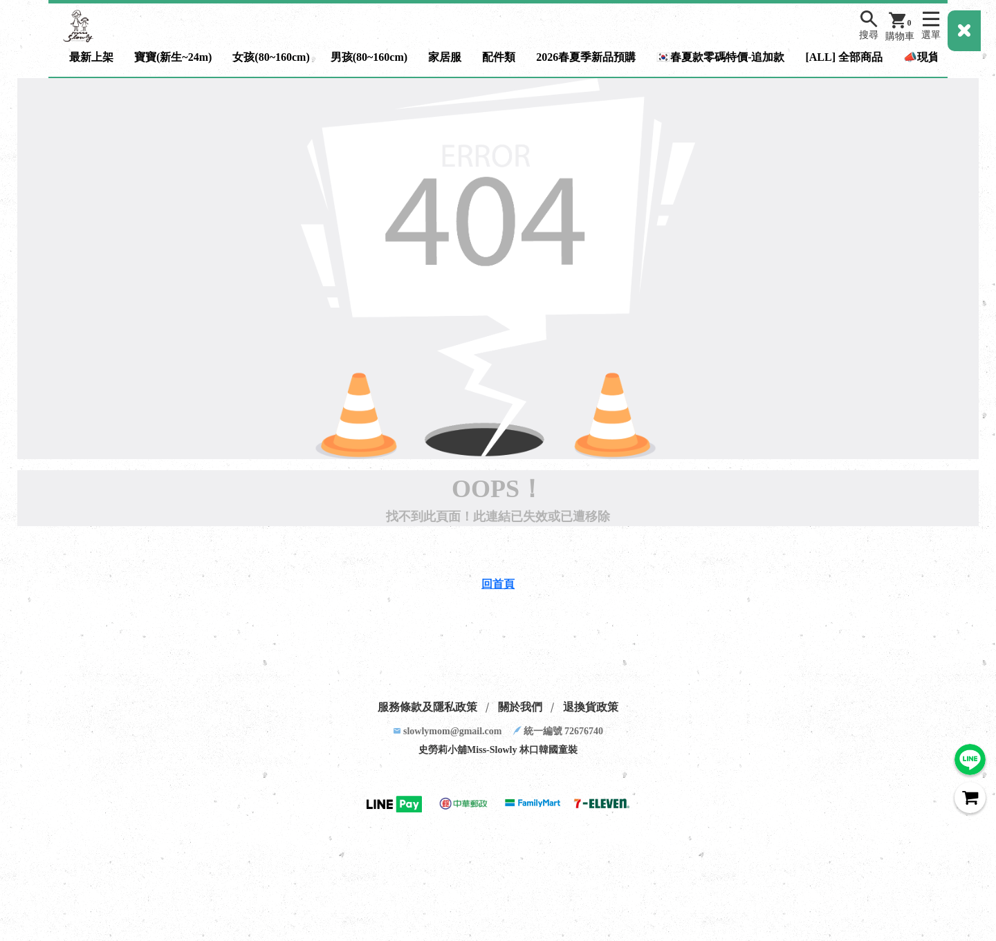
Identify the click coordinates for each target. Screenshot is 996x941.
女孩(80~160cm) (270, 57)
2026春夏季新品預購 (586, 57)
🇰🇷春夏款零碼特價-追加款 (720, 57)
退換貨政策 (590, 707)
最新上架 (91, 57)
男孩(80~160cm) (369, 57)
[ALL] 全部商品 (844, 57)
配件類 (498, 57)
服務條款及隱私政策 (427, 707)
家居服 (444, 57)
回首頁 (498, 584)
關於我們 (520, 707)
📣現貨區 (926, 57)
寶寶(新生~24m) (173, 57)
